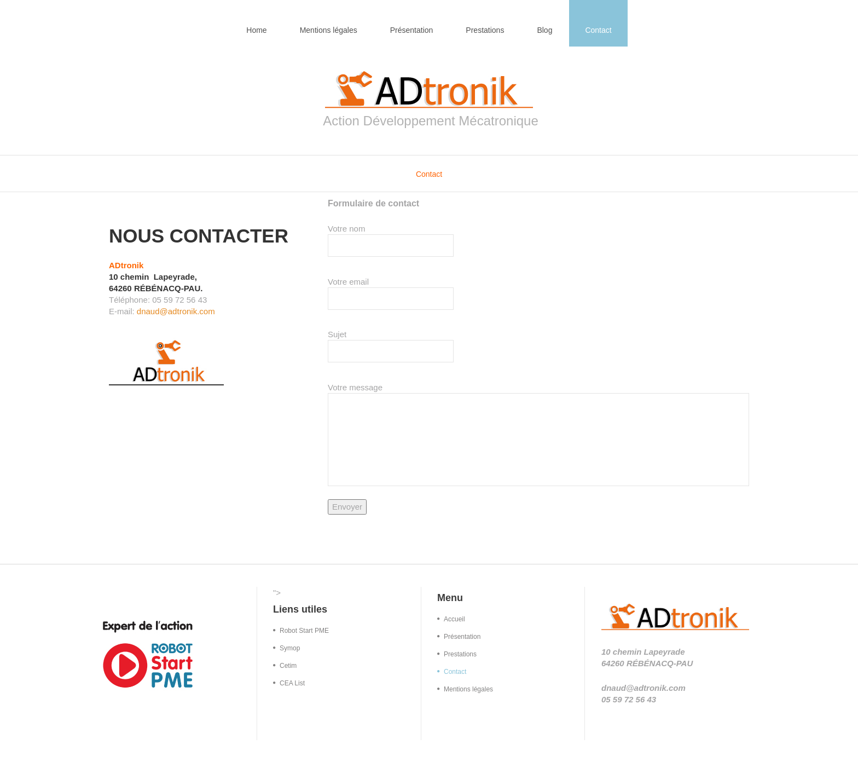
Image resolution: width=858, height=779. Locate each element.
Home (256, 30)
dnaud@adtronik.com (176, 311)
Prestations (485, 30)
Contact (598, 30)
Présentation (411, 30)
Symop (290, 648)
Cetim (288, 666)
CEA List (292, 683)
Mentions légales (328, 30)
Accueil (454, 619)
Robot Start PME (304, 630)
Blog (544, 30)
